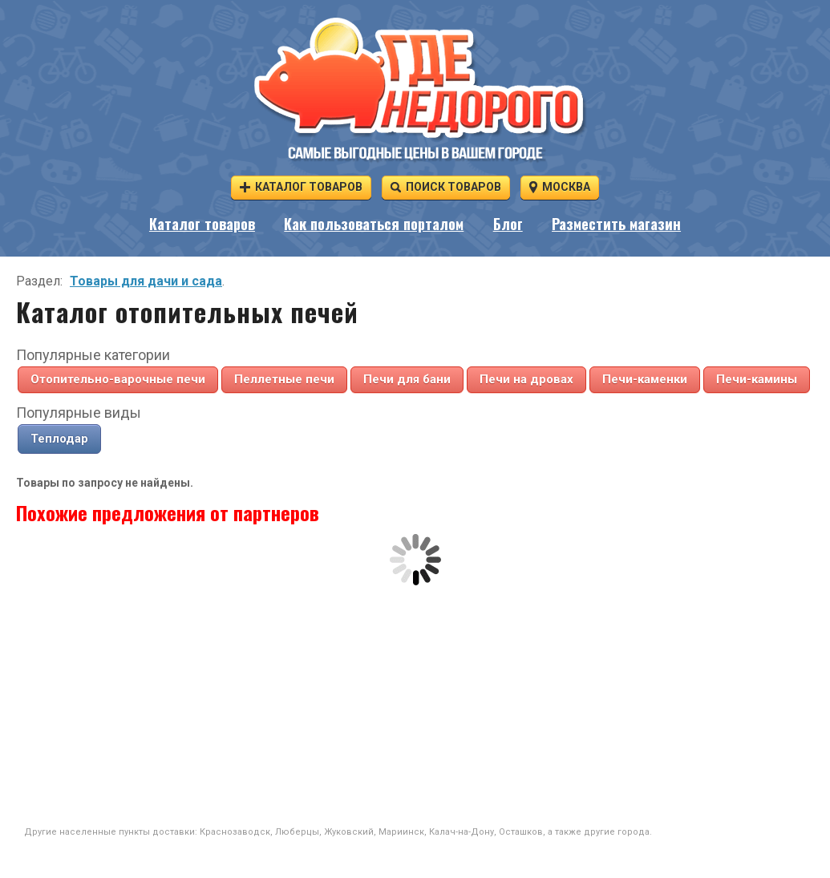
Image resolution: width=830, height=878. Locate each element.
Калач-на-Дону (461, 832)
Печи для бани (407, 379)
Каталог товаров (301, 186)
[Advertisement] (415, 705)
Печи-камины (756, 379)
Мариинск (401, 832)
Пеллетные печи (284, 379)
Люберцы (297, 832)
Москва (559, 186)
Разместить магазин (616, 223)
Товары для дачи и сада (146, 281)
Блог (508, 223)
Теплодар (59, 438)
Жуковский (349, 832)
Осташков (521, 832)
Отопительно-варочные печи (117, 379)
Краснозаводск (235, 832)
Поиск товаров (446, 186)
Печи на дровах (526, 379)
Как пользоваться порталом (374, 223)
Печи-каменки (644, 379)
